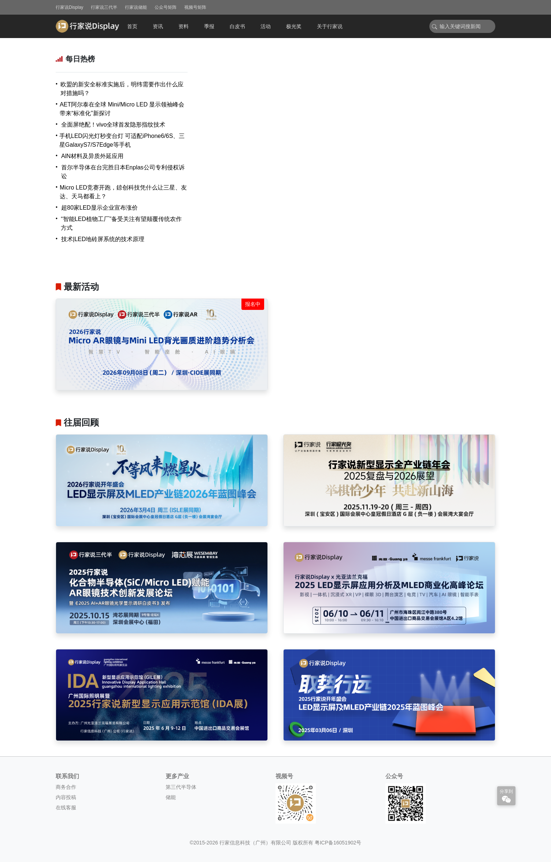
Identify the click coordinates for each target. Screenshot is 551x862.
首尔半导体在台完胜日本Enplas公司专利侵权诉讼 (123, 171)
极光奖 (294, 26)
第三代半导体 (181, 787)
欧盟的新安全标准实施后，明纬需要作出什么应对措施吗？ (122, 88)
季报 (209, 26)
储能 (171, 797)
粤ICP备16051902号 (338, 843)
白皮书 (237, 26)
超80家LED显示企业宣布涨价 (99, 208)
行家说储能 (136, 7)
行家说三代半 (104, 7)
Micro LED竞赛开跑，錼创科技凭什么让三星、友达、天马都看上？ (123, 191)
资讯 (158, 26)
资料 (183, 26)
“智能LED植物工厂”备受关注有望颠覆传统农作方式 (121, 223)
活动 (265, 26)
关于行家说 (330, 26)
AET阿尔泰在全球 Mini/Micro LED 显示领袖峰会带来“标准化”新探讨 (122, 108)
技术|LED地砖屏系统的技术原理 (102, 239)
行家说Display (69, 7)
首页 (132, 26)
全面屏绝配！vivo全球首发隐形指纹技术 (113, 124)
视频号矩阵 (195, 7)
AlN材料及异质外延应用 (92, 156)
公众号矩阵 (166, 7)
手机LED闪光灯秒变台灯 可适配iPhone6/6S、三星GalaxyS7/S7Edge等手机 (122, 140)
